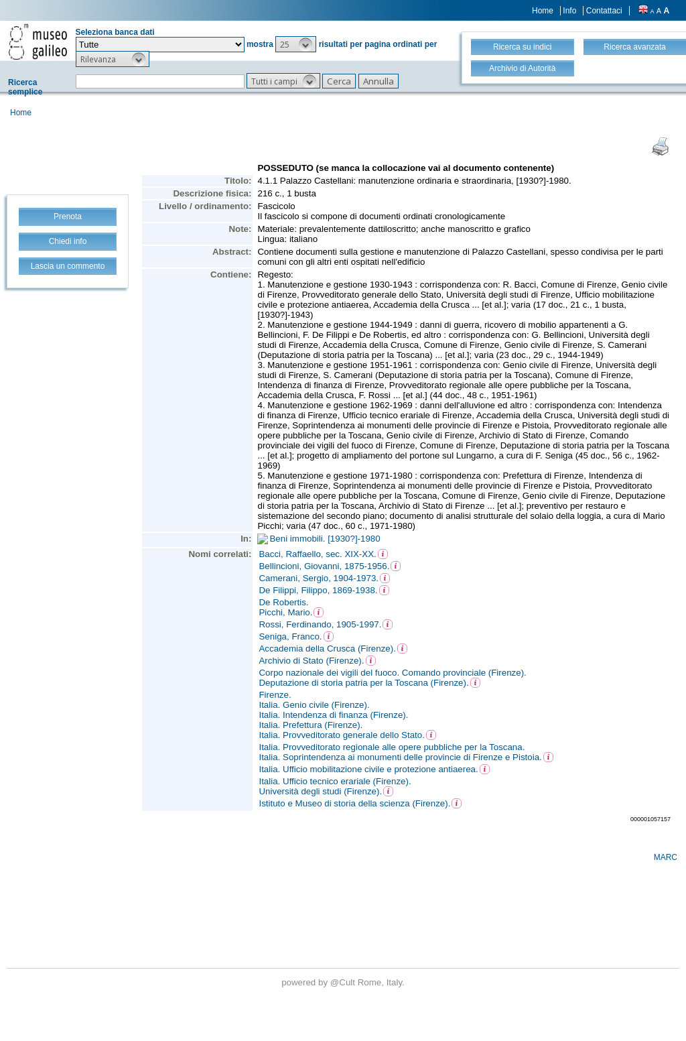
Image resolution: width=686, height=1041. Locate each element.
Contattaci (604, 10)
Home (542, 10)
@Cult (344, 982)
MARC (665, 857)
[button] (295, 44)
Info (569, 10)
